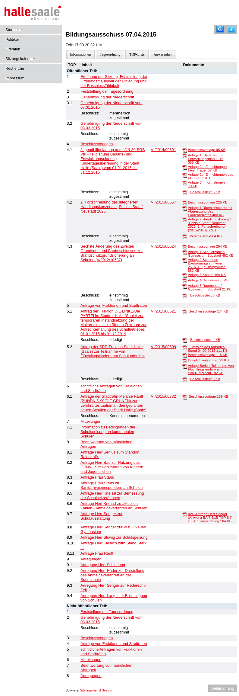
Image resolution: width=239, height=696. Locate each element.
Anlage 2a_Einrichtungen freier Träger (207, 168)
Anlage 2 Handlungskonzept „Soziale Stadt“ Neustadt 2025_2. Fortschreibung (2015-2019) (209, 224)
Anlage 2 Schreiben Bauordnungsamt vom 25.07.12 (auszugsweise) (207, 265)
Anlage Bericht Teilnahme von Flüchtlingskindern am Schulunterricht (211, 369)
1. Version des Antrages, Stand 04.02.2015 (208, 348)
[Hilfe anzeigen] (231, 29)
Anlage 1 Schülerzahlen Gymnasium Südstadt (210, 253)
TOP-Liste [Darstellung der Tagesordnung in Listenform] (136, 54)
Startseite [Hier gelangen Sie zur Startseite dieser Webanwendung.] (13, 29)
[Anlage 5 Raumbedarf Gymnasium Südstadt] (184, 286)
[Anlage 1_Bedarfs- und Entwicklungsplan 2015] (184, 155)
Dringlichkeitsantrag (208, 360)
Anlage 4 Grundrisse (208, 280)
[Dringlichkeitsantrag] (184, 360)
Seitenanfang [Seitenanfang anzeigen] (222, 688)
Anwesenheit (163, 54)
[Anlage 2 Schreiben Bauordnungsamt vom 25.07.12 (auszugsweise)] (184, 260)
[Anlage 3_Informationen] (184, 182)
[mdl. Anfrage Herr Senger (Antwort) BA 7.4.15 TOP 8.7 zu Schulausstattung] (184, 514)
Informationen (80, 54)
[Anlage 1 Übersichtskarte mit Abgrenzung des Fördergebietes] (184, 208)
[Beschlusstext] (184, 192)
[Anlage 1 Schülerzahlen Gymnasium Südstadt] (184, 252)
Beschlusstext (205, 192)
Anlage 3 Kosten (207, 275)
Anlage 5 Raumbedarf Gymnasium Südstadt (209, 287)
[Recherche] (220, 29)
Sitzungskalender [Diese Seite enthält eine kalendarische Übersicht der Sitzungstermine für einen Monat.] (20, 58)
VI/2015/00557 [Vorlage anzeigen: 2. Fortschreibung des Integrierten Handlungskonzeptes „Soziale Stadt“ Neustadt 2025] (163, 202)
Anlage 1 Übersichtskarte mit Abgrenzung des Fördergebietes (210, 211)
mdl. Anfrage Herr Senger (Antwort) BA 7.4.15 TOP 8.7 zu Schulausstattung (209, 517)
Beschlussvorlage (206, 150)
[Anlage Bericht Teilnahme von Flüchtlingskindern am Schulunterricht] (184, 366)
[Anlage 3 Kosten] (184, 275)
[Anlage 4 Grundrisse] (184, 280)
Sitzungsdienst (90, 690)
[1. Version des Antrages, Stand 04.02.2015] (184, 347)
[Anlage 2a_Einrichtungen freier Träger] (184, 167)
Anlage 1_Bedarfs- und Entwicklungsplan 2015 (205, 158)
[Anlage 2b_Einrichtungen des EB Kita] (184, 175)
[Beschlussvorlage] (184, 150)
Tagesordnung (110, 54)
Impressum (14, 78)
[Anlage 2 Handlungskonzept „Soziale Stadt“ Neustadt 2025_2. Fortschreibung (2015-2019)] (184, 219)
